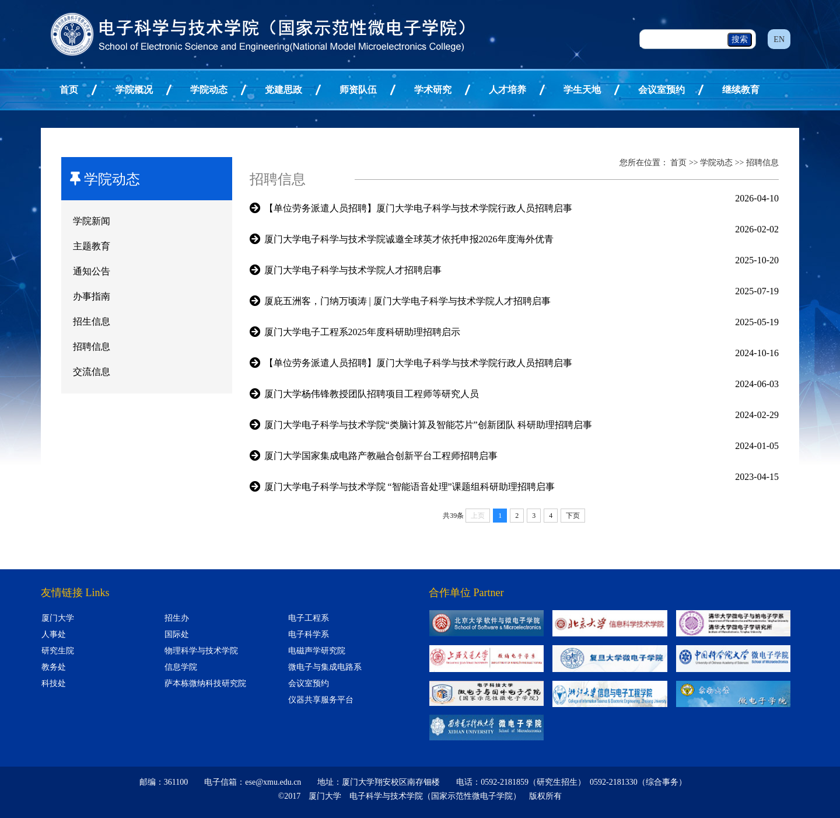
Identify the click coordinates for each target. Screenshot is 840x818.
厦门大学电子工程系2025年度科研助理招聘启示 (362, 332)
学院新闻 (91, 221)
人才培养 (507, 90)
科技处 (53, 683)
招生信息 (91, 321)
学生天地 (582, 90)
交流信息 (91, 372)
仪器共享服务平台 (321, 699)
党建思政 (283, 90)
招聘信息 (91, 346)
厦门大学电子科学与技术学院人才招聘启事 (353, 270)
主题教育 (91, 246)
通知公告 (91, 271)
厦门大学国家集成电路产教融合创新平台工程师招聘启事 (381, 456)
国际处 (176, 634)
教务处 (53, 667)
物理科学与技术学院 (201, 650)
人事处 (53, 634)
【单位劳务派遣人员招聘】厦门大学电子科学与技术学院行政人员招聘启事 (418, 208)
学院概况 (134, 90)
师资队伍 (358, 90)
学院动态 (209, 90)
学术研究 (433, 90)
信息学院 (180, 667)
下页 (573, 515)
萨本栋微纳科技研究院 (205, 683)
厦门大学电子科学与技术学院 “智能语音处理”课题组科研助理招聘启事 (409, 487)
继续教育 (741, 90)
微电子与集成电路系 (325, 667)
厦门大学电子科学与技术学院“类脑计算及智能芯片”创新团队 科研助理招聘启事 (428, 425)
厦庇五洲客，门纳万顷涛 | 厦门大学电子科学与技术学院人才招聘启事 (407, 301)
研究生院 (57, 650)
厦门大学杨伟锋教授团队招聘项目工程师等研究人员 (371, 394)
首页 (69, 90)
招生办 (176, 618)
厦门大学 (57, 618)
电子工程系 (308, 618)
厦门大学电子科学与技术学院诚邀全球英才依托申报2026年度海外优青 (409, 239)
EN (779, 39)
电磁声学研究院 (316, 650)
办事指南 (91, 296)
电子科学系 (308, 634)
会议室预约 (661, 90)
